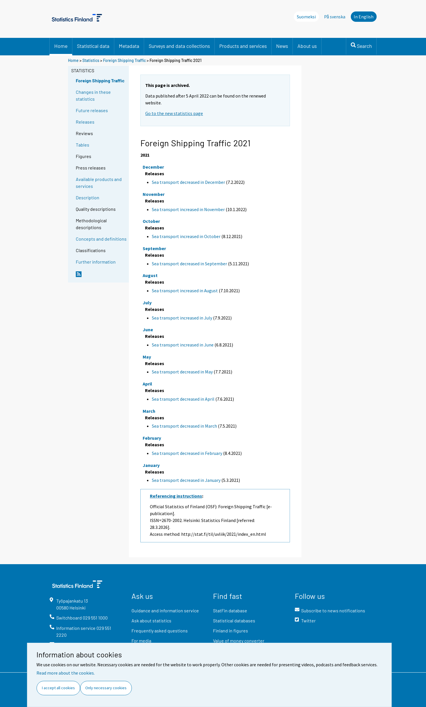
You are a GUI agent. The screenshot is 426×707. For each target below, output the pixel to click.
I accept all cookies (58, 687)
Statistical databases (234, 620)
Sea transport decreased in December (188, 182)
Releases (85, 121)
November (153, 194)
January (151, 465)
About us (307, 46)
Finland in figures (230, 630)
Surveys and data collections (179, 46)
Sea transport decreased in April (183, 399)
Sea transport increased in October (186, 236)
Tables (82, 144)
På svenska (334, 17)
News (282, 46)
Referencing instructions (176, 496)
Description (87, 197)
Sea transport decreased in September (189, 263)
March (149, 411)
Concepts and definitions (101, 238)
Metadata (129, 46)
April (147, 384)
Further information (96, 261)
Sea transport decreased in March (184, 426)
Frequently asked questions (159, 630)
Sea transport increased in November (188, 209)
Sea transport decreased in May (182, 372)
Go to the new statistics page (174, 113)
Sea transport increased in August (185, 290)
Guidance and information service (165, 610)
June (148, 329)
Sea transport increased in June (183, 345)
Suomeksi (306, 17)
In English (363, 17)
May (147, 357)
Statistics (90, 60)
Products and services (243, 46)
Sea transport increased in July (182, 318)
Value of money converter (238, 640)
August (150, 275)
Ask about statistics (151, 620)
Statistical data (93, 46)
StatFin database (230, 610)
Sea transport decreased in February (187, 453)
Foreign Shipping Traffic (124, 60)
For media (141, 640)
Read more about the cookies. (65, 673)
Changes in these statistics (93, 95)
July (147, 302)
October (151, 221)
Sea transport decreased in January (186, 480)
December (153, 167)
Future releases (92, 110)
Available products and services (99, 182)
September (154, 248)
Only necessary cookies (106, 687)
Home (60, 46)
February (152, 438)
